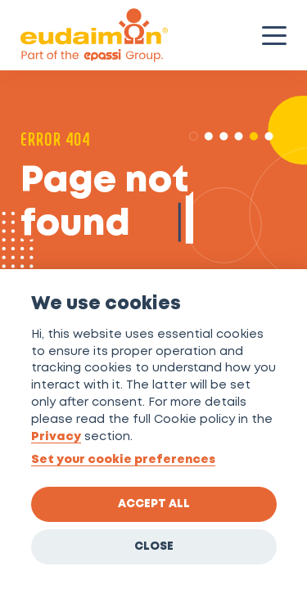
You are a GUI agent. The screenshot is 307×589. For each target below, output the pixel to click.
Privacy (56, 437)
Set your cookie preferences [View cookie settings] (123, 460)
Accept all (154, 504)
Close (154, 546)
